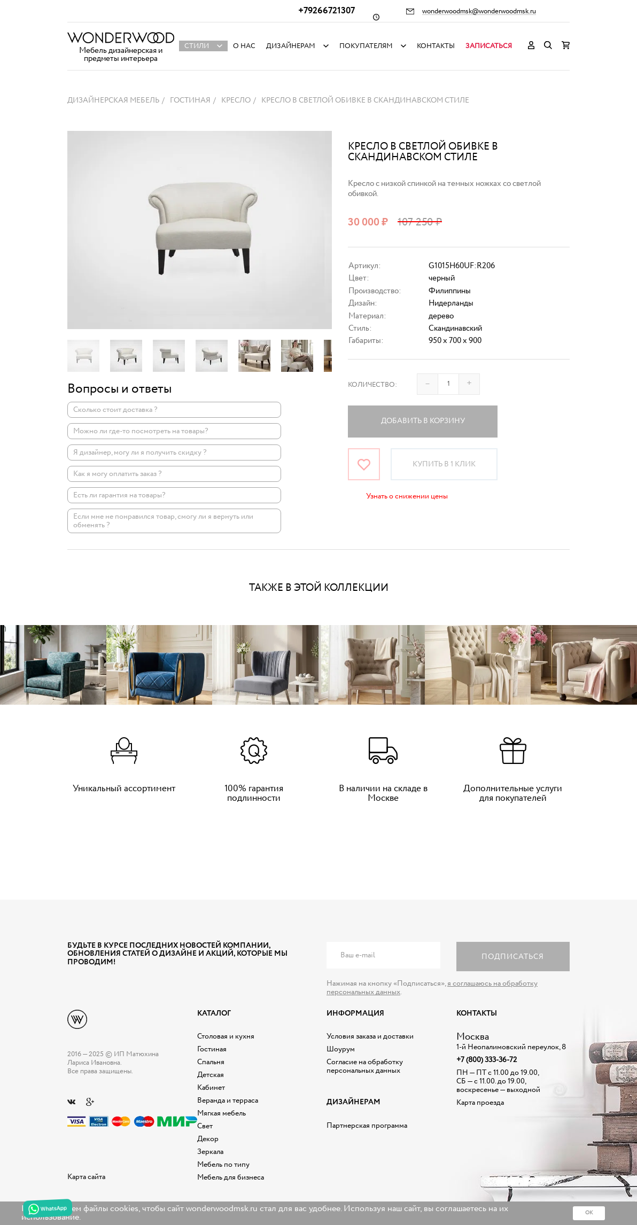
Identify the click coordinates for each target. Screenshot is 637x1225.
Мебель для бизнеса (230, 1177)
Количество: (372, 385)
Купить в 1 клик (444, 464)
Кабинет (211, 1087)
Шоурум (341, 1049)
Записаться (488, 46)
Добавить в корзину (423, 421)
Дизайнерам (290, 46)
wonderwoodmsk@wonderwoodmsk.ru (479, 12)
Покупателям (366, 46)
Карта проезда (480, 1102)
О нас (244, 46)
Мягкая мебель (221, 1113)
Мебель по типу (223, 1164)
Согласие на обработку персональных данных (365, 1066)
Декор (208, 1139)
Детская (210, 1075)
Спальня (210, 1062)
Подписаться (512, 956)
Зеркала (210, 1151)
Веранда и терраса (227, 1100)
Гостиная (212, 1049)
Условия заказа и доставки (370, 1036)
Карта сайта (86, 1177)
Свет (205, 1126)
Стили (196, 46)
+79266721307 (326, 11)
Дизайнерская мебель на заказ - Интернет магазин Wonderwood (120, 37)
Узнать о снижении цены (407, 496)
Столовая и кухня (225, 1036)
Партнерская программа (367, 1125)
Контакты (436, 46)
